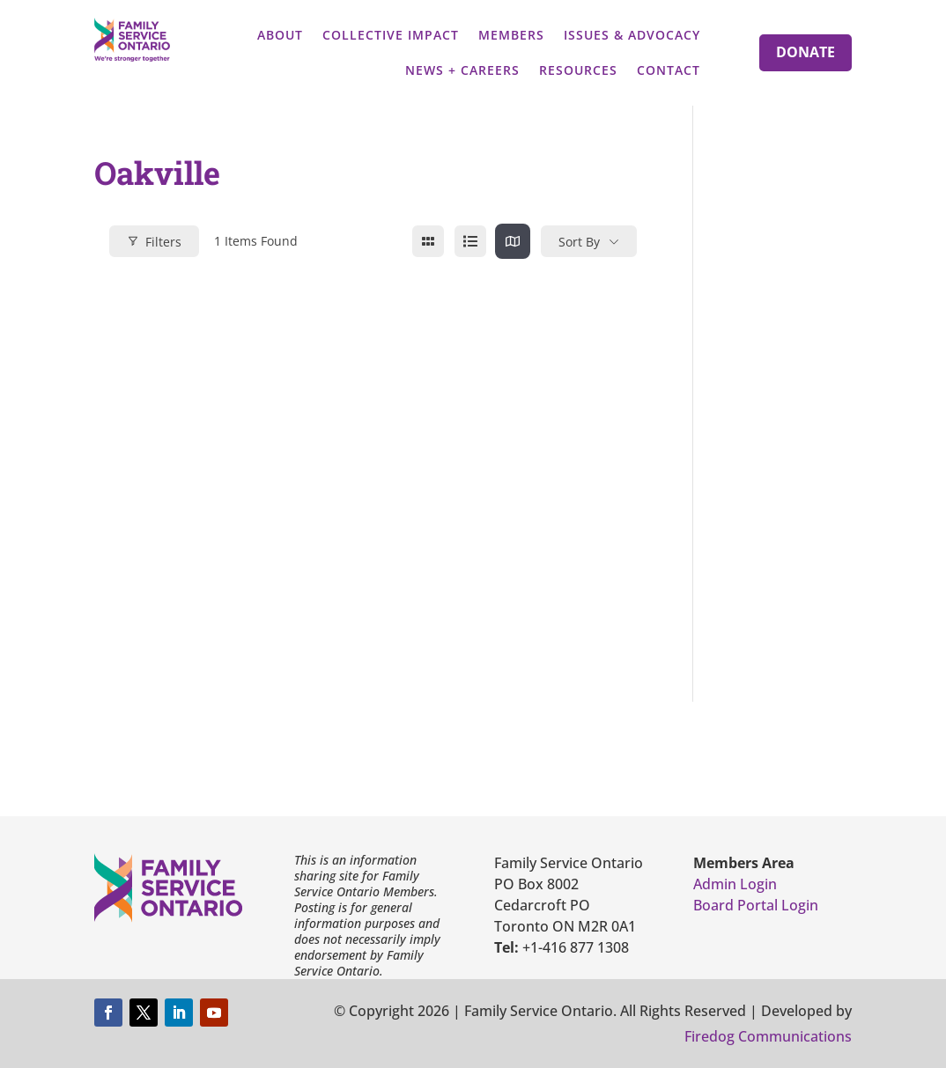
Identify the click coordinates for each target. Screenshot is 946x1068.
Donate (805, 52)
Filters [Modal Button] (154, 241)
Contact (668, 70)
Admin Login (735, 884)
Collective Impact (390, 34)
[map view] (512, 241)
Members (511, 34)
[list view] (470, 241)
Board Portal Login (755, 905)
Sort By (579, 241)
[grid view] (428, 241)
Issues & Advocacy (632, 34)
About (280, 34)
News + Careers (462, 70)
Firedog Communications (768, 1036)
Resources (578, 70)
